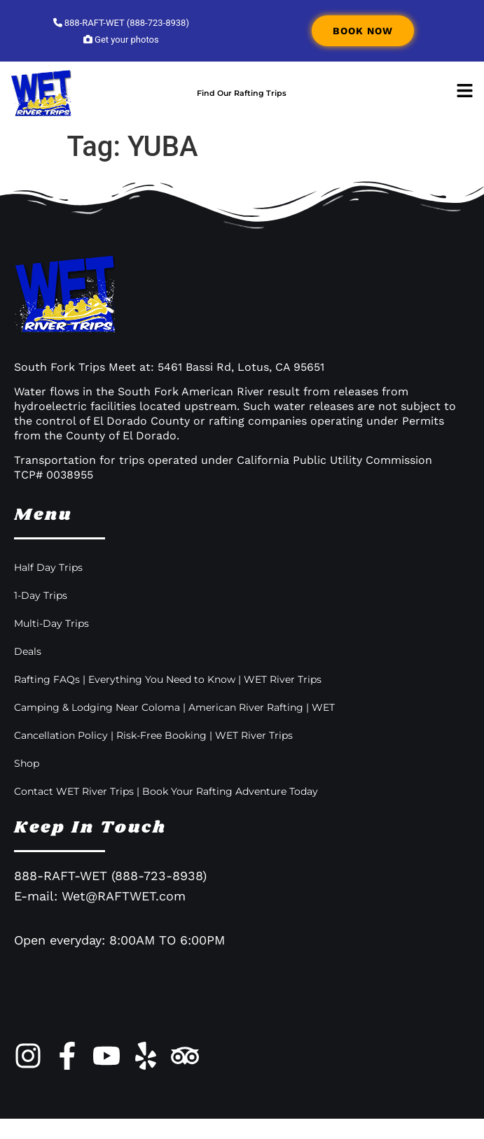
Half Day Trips (48, 587)
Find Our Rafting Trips (241, 103)
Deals (27, 671)
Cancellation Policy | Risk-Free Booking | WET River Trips (153, 755)
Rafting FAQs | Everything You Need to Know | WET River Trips (167, 699)
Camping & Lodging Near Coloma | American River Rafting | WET (174, 727)
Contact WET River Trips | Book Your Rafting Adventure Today (166, 811)
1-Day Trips (40, 615)
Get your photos (121, 39)
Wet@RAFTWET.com (124, 916)
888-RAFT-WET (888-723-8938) (121, 22)
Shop (26, 783)
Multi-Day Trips (51, 643)
